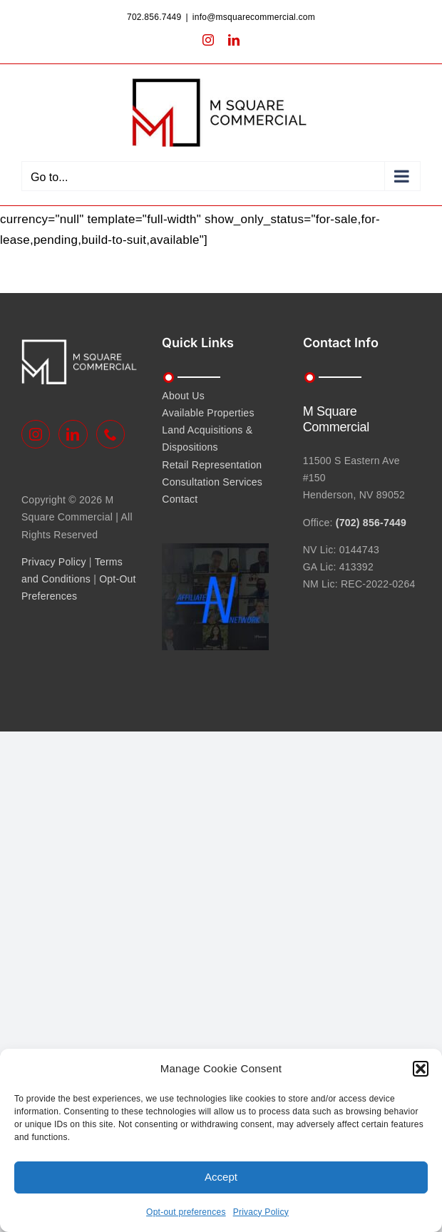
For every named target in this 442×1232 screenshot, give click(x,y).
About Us (183, 395)
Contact (179, 499)
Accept (221, 1177)
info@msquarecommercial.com (253, 17)
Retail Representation (212, 465)
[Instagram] (35, 434)
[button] (420, 1069)
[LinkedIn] (72, 434)
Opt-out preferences (186, 1212)
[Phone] (110, 434)
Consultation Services (212, 482)
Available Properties (208, 413)
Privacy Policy (261, 1212)
